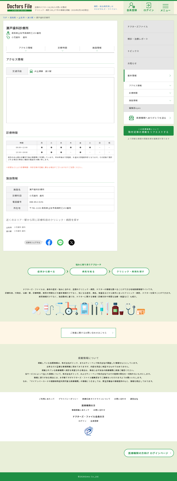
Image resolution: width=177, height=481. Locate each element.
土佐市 (22, 17)
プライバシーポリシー (68, 398)
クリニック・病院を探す (130, 271)
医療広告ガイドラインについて (96, 398)
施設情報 (97, 47)
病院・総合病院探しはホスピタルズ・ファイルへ (105, 7)
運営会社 (134, 398)
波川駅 (30, 17)
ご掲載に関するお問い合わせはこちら (88, 332)
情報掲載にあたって (80, 410)
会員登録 (94, 421)
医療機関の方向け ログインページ (148, 453)
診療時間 (62, 47)
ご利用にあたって (47, 398)
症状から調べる (46, 271)
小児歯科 (17, 227)
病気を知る (88, 271)
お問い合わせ (120, 398)
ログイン (83, 421)
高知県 (13, 17)
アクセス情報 (26, 47)
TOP (5, 17)
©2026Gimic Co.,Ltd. (88, 476)
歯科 (24, 227)
